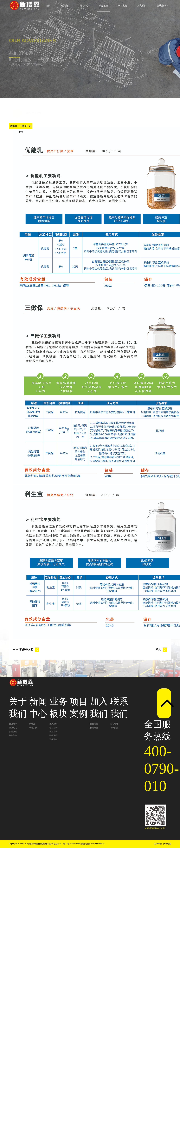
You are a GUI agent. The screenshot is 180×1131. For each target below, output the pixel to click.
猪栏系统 (53, 728)
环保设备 (53, 739)
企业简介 (13, 724)
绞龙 (161, 649)
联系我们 (161, 5)
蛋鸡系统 (53, 724)
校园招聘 (94, 728)
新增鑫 (32, 724)
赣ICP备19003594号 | (72, 844)
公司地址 (114, 724)
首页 (48, 5)
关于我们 (65, 5)
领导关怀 (33, 728)
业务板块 (103, 5)
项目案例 (122, 5)
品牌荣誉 (13, 735)
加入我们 (141, 5)
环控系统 (53, 732)
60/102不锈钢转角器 (26, 649)
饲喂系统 (53, 735)
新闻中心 (84, 5)
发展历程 (13, 732)
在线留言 (114, 728)
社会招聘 (94, 724)
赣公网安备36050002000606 (93, 844)
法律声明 (158, 844)
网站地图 (167, 844)
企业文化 (13, 728)
